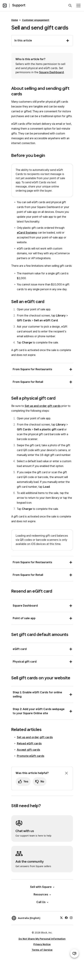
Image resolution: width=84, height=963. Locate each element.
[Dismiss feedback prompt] (66, 773)
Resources (42, 894)
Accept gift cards (28, 749)
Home (14, 20)
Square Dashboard (51, 72)
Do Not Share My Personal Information (42, 938)
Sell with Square (42, 887)
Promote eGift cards (30, 756)
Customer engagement (35, 20)
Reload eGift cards (29, 743)
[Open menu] (78, 5)
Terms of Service (42, 949)
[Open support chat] (74, 953)
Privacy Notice (42, 944)
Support (18, 5)
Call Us (42, 902)
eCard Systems (27, 232)
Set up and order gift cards (43, 406)
